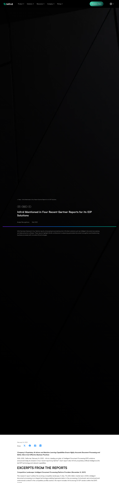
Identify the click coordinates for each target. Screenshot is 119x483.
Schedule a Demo (96, 4)
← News (19, 199)
